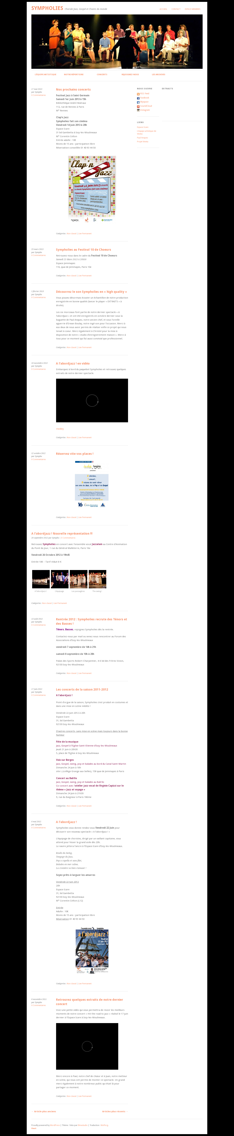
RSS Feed (144, 93)
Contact (176, 9)
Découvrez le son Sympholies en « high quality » (91, 292)
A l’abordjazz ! (66, 822)
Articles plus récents (115, 1111)
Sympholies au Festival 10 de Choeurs (83, 249)
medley (60, 428)
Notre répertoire (73, 74)
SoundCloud (146, 106)
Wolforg (104, 1125)
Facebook (144, 97)
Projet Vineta (142, 141)
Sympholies (47, 8)
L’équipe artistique (45, 74)
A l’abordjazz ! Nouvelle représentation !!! (61, 533)
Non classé (71, 234)
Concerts (102, 74)
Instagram (145, 110)
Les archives (158, 74)
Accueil (163, 9)
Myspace (144, 101)
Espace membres (192, 9)
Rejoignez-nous (130, 74)
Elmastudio (83, 1125)
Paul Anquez (142, 138)
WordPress (55, 1125)
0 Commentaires (38, 95)
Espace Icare (142, 127)
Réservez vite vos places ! (74, 454)
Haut (33, 1128)
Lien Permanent (85, 234)
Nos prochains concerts (73, 89)
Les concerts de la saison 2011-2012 (82, 689)
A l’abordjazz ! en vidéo (73, 363)
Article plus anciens (43, 1111)
